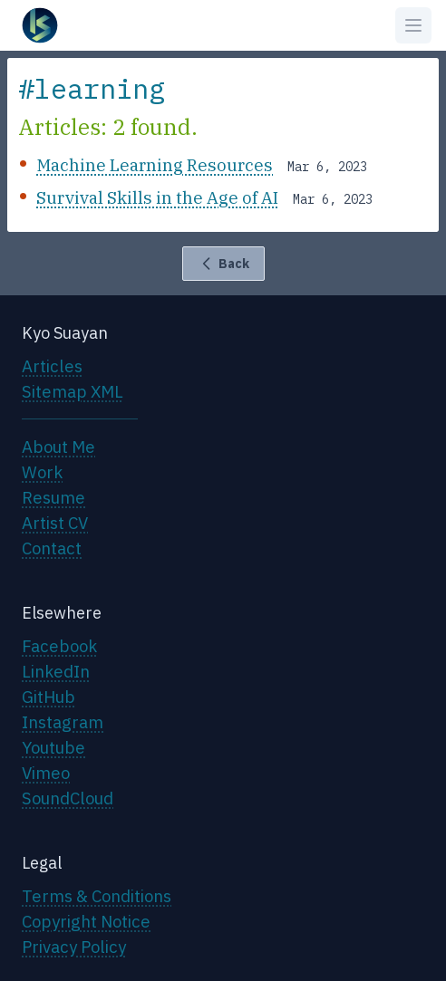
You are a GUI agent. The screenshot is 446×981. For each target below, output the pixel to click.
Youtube (53, 747)
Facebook (59, 646)
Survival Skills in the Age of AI (157, 197)
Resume (53, 497)
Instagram (62, 722)
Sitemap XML (72, 391)
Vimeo (46, 773)
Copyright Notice (86, 921)
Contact (52, 548)
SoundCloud (67, 798)
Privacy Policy (74, 946)
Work (42, 472)
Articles (52, 366)
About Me (58, 446)
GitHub (48, 696)
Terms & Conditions (96, 896)
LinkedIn (56, 671)
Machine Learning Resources (154, 165)
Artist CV (55, 523)
